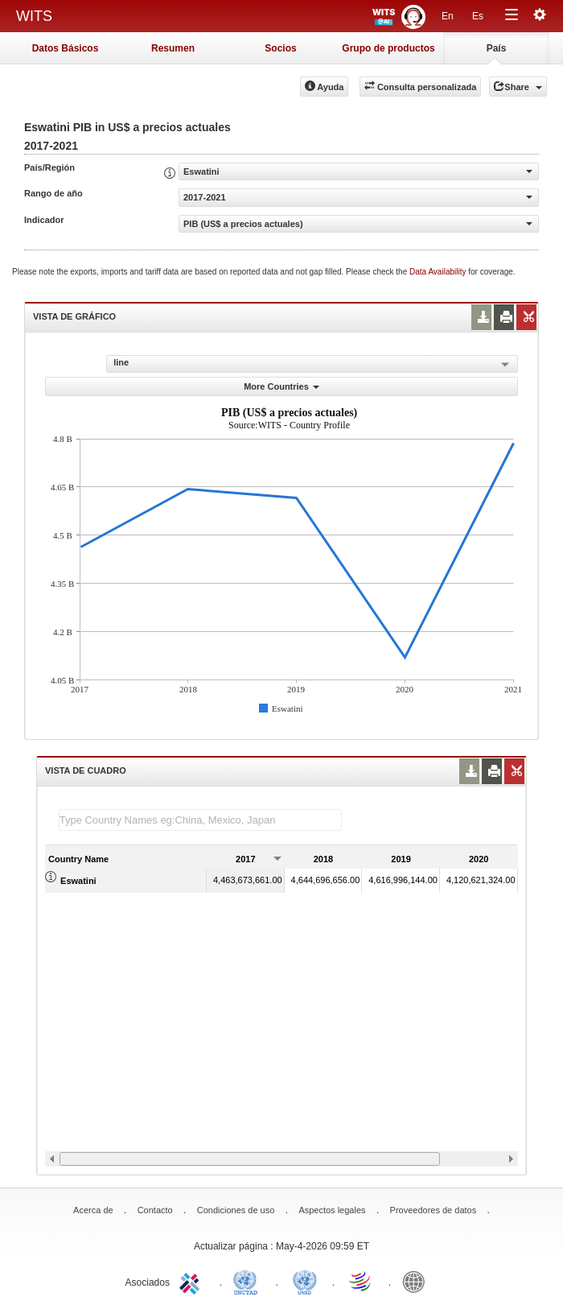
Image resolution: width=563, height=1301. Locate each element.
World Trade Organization (361, 1281)
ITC (192, 1281)
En (448, 16)
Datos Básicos (65, 48)
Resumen (173, 48)
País (497, 48)
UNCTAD (248, 1281)
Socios (280, 48)
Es (477, 16)
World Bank (417, 1281)
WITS (34, 16)
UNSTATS (305, 1281)
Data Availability (438, 271)
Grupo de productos (388, 48)
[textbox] (200, 820)
